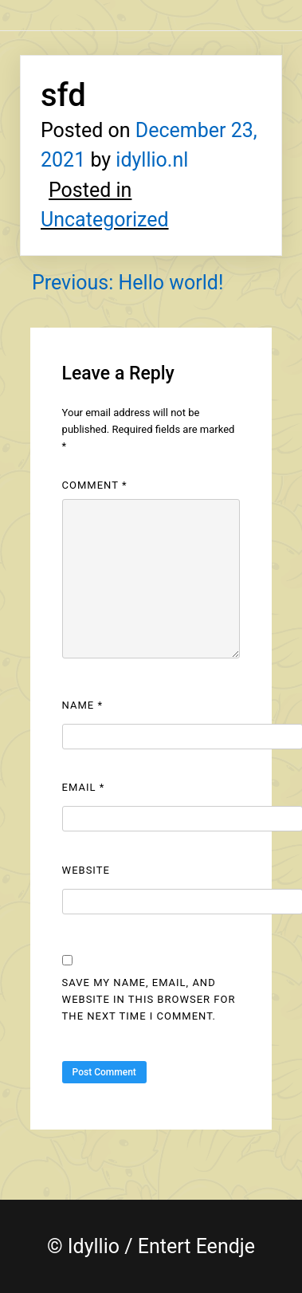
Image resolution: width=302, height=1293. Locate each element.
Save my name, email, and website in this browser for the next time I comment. (149, 999)
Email (83, 787)
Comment (94, 485)
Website (86, 870)
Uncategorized (105, 219)
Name (82, 705)
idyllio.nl (152, 159)
